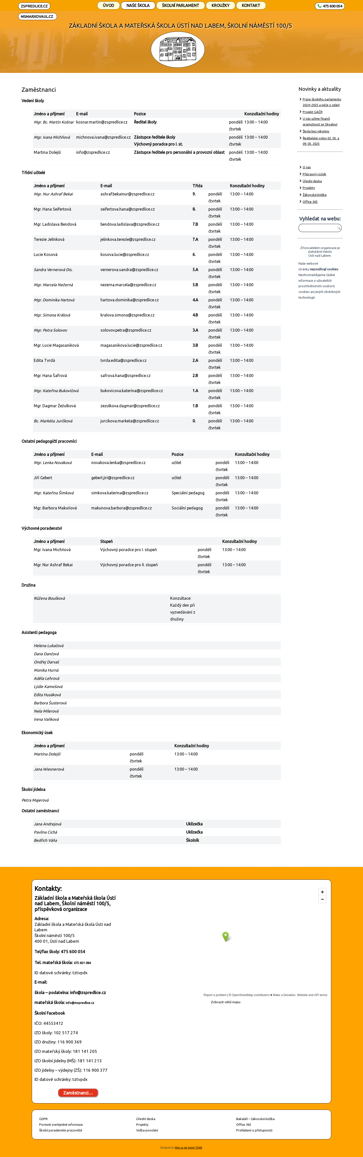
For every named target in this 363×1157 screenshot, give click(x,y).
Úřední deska (312, 181)
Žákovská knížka (315, 194)
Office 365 (310, 201)
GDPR (43, 1119)
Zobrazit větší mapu (225, 1002)
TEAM (198, 1147)
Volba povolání (147, 1130)
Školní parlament (180, 5)
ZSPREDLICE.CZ (34, 6)
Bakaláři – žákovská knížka (255, 1119)
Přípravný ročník (314, 174)
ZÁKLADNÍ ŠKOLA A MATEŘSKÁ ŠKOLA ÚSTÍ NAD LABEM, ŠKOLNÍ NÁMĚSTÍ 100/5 (180, 25)
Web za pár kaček (185, 1147)
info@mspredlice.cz (80, 1002)
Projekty (309, 187)
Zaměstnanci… (78, 1092)
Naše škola (138, 5)
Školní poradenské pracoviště (60, 1130)
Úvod (108, 5)
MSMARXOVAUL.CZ (37, 16)
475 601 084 (82, 963)
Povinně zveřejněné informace (61, 1124)
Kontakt (251, 5)
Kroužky (221, 5)
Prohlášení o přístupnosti (254, 1130)
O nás (307, 167)
